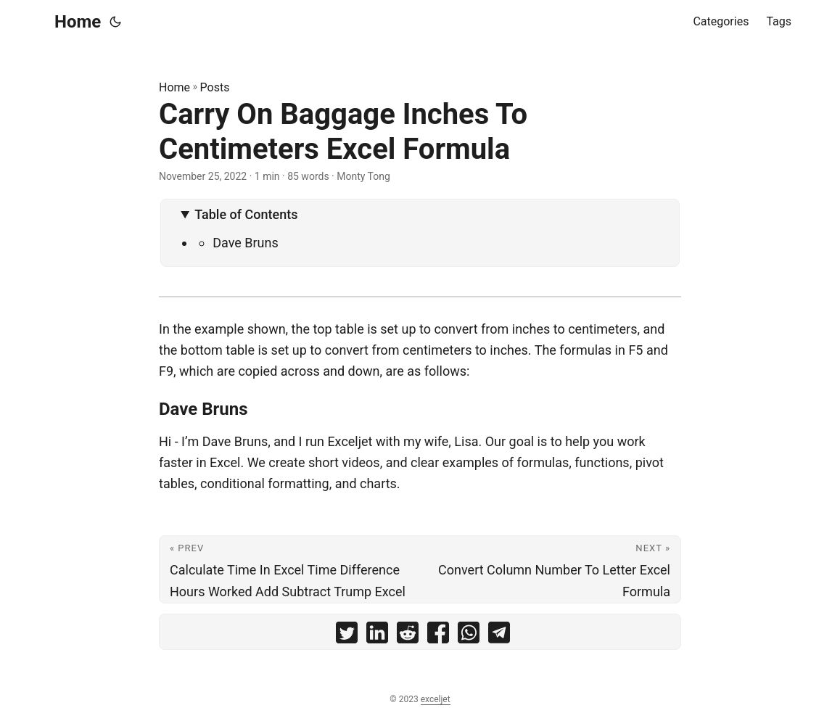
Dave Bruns (246, 242)
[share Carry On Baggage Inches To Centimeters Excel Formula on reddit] (408, 636)
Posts (215, 87)
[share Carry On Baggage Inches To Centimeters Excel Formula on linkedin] (377, 636)
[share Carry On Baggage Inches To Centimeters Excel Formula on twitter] (347, 636)
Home (77, 22)
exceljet (435, 699)
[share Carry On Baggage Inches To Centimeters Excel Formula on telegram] (499, 636)
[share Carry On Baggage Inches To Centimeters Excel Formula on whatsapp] (468, 636)
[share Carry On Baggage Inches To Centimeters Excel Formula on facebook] (438, 636)
